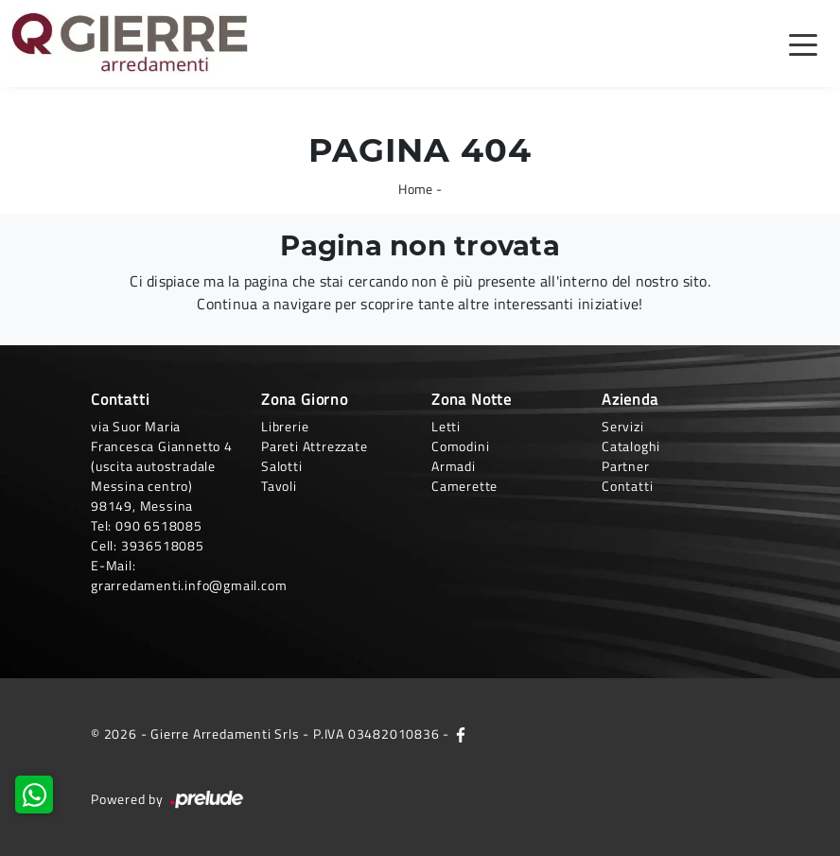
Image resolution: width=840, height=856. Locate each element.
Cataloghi (631, 446)
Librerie (284, 426)
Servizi (623, 426)
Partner (626, 466)
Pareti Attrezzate (314, 446)
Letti (446, 426)
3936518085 (162, 545)
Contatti (627, 486)
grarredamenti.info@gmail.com (189, 585)
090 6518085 (158, 525)
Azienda (630, 399)
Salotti (282, 466)
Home (415, 189)
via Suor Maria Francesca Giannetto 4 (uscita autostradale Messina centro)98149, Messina (162, 465)
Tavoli (279, 486)
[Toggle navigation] (803, 43)
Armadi (453, 466)
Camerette (464, 486)
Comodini (460, 446)
